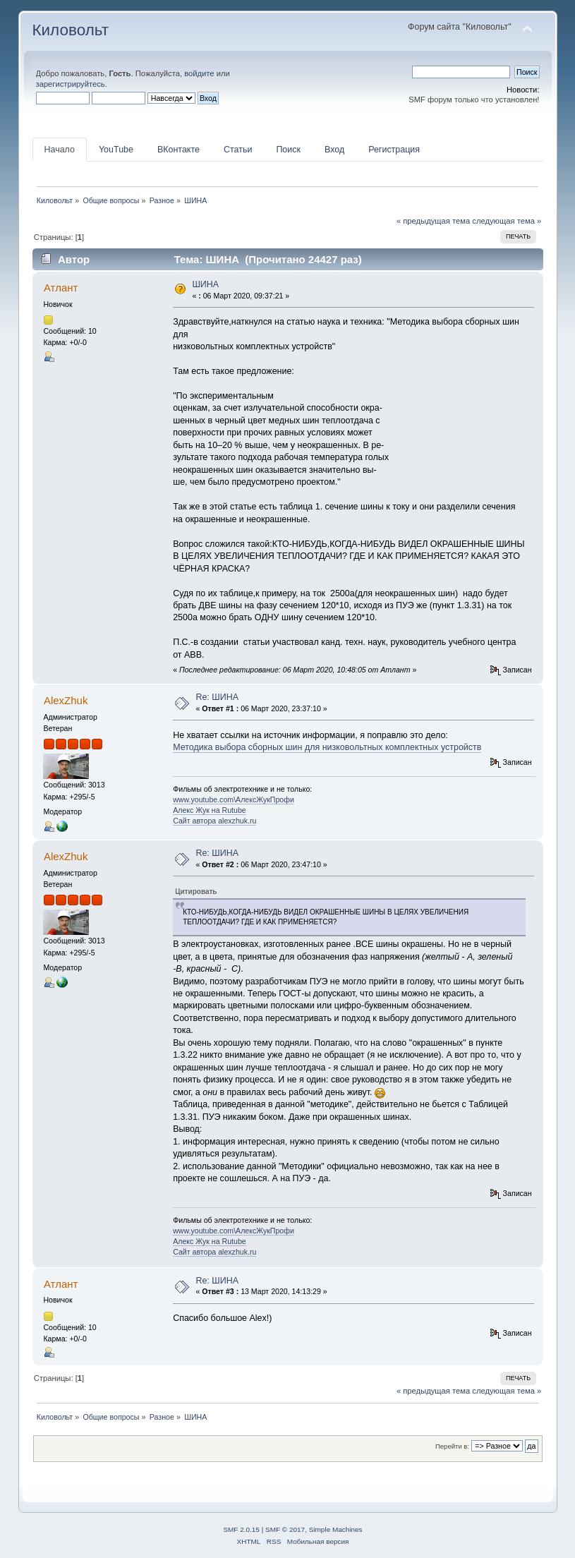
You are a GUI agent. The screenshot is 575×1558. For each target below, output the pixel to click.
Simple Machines (336, 1529)
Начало (59, 150)
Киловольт (70, 30)
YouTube (116, 150)
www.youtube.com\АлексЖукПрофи (233, 799)
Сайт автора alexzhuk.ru (214, 820)
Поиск (288, 150)
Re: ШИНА (216, 697)
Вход (334, 150)
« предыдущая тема (433, 221)
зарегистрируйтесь (70, 84)
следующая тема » (506, 221)
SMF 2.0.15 (241, 1529)
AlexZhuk (65, 700)
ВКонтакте (178, 150)
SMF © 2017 (285, 1529)
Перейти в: (452, 1446)
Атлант (61, 288)
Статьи (238, 150)
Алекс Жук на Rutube (209, 810)
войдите (199, 73)
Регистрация (394, 150)
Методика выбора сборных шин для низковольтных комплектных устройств (327, 747)
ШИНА (205, 284)
